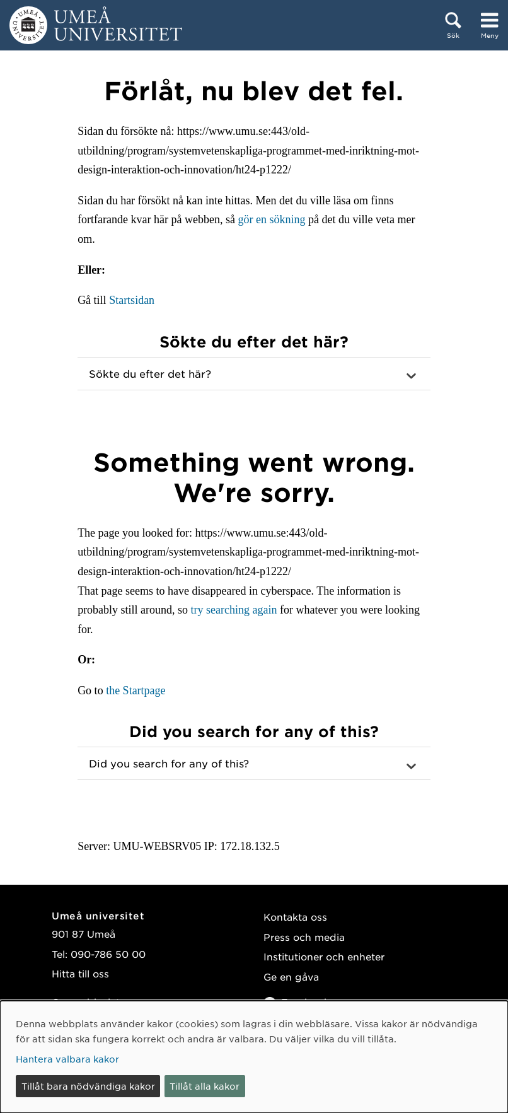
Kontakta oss (295, 917)
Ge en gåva (291, 976)
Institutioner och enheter (323, 956)
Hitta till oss (80, 973)
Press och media (304, 937)
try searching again (234, 609)
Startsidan (131, 300)
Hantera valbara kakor (67, 1058)
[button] (254, 374)
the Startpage (135, 690)
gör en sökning (272, 219)
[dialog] (254, 1057)
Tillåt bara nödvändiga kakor (88, 1086)
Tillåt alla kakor (205, 1086)
